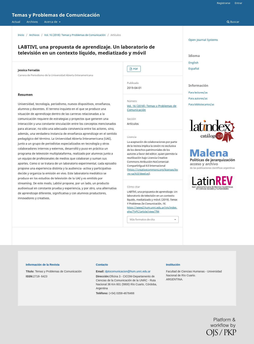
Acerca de (51, 22)
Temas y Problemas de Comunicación (56, 15)
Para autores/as (198, 98)
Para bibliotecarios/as (201, 104)
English (193, 62)
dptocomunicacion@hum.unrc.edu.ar (127, 271)
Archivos (32, 22)
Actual (16, 22)
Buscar (233, 22)
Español (194, 68)
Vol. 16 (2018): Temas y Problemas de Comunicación (75, 35)
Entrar (238, 3)
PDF (135, 69)
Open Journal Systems (203, 40)
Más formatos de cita (142, 219)
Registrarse (223, 3)
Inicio (21, 35)
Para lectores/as (198, 92)
